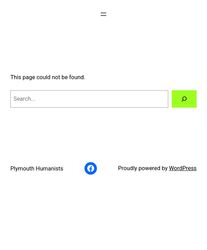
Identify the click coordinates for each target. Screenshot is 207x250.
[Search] (184, 99)
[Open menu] (103, 14)
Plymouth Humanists (36, 168)
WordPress (183, 168)
